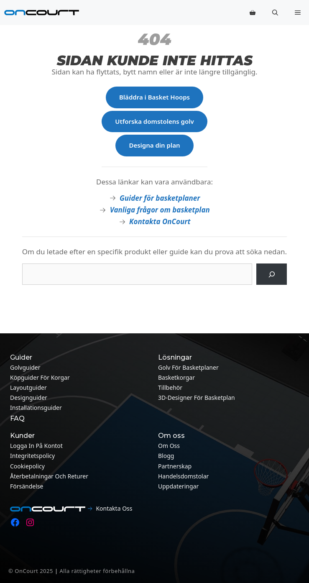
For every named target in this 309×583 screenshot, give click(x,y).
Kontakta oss (114, 508)
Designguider (28, 397)
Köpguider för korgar (40, 377)
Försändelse (26, 486)
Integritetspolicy (32, 456)
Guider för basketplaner (160, 198)
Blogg (166, 456)
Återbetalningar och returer (49, 476)
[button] (275, 12)
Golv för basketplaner (188, 367)
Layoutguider (28, 387)
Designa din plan (154, 145)
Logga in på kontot (36, 446)
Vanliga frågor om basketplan (160, 210)
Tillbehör (170, 387)
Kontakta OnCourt (159, 221)
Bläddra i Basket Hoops (154, 97)
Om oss (169, 446)
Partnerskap (175, 466)
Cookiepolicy (27, 466)
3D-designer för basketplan (196, 397)
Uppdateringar (178, 486)
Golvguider (25, 367)
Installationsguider (36, 408)
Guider (21, 357)
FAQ (17, 418)
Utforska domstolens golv (154, 121)
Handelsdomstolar (183, 476)
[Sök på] (271, 274)
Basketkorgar (176, 377)
